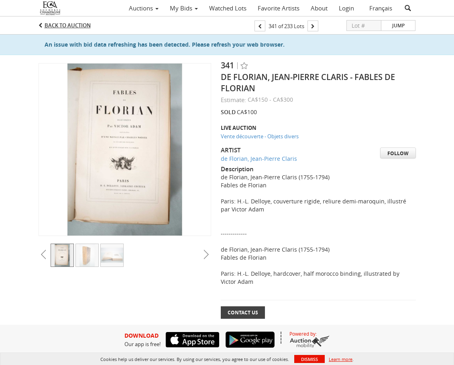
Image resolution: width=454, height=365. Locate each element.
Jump (398, 25)
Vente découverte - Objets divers (260, 136)
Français (380, 8)
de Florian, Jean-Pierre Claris (259, 158)
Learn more (340, 359)
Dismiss (309, 359)
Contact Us (243, 312)
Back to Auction (68, 25)
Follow (398, 153)
